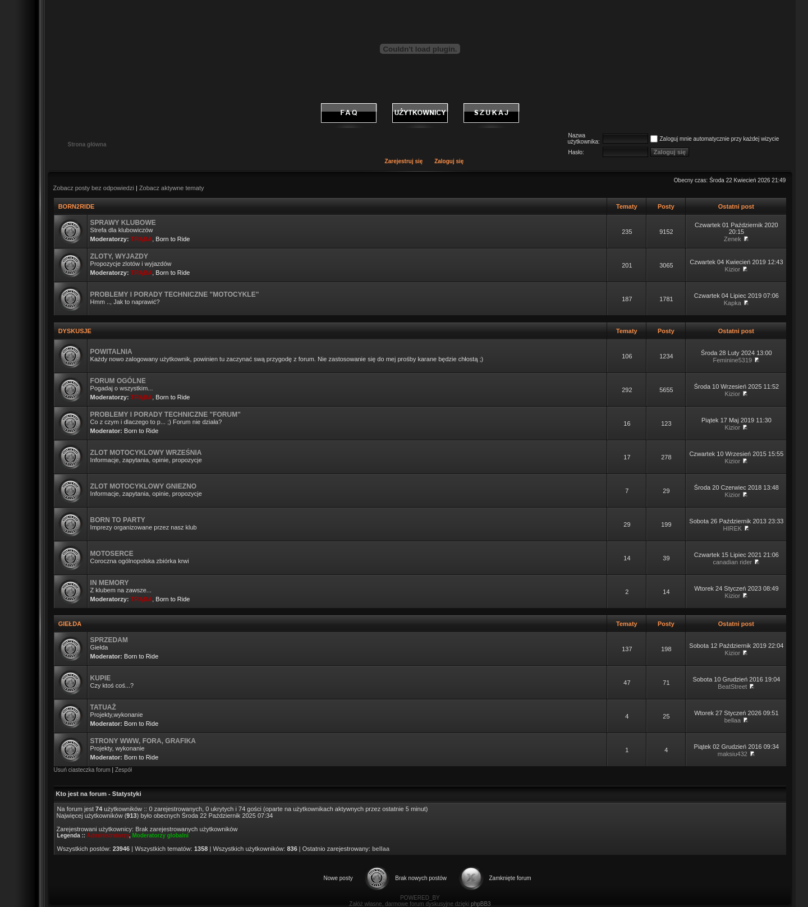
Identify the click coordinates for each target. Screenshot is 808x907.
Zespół (123, 770)
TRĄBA (142, 239)
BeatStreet (732, 686)
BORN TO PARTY (117, 520)
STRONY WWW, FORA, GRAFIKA (143, 741)
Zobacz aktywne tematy (171, 188)
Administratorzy (108, 835)
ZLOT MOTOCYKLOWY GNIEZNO (143, 486)
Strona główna (87, 144)
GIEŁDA (69, 623)
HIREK (732, 528)
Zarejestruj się (404, 161)
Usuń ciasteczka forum (82, 770)
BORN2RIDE (76, 206)
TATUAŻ (103, 707)
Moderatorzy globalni (160, 835)
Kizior (733, 269)
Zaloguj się (448, 161)
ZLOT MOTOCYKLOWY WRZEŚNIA (146, 453)
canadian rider (732, 562)
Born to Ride (172, 239)
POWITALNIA (111, 352)
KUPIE (100, 678)
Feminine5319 (732, 360)
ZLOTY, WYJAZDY (119, 256)
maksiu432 (732, 754)
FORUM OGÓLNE (118, 381)
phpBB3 (481, 904)
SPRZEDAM (109, 640)
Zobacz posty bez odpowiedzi (93, 188)
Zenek (732, 239)
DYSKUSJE (74, 331)
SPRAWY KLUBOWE (123, 223)
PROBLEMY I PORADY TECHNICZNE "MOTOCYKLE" (174, 294)
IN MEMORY (109, 583)
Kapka (732, 303)
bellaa (732, 720)
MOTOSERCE (112, 554)
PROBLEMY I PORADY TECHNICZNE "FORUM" (165, 414)
